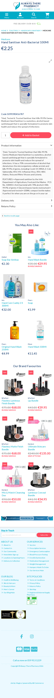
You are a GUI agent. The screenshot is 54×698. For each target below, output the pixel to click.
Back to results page (11, 216)
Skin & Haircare (8, 583)
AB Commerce (38, 683)
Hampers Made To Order (38, 567)
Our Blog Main (8, 592)
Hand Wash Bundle (37, 259)
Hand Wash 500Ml (37, 346)
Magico (19, 683)
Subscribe (44, 535)
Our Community (9, 551)
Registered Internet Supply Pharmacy (38, 593)
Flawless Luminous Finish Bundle (11, 402)
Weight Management (37, 564)
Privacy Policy (34, 583)
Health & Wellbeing (10, 580)
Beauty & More (8, 586)
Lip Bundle (33, 400)
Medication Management (38, 561)
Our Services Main (36, 570)
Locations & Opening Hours (13, 558)
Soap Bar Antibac (10, 259)
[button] (50, 61)
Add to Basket (30, 135)
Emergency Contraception (39, 551)
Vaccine (32, 545)
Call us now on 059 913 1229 (27, 660)
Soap (30, 302)
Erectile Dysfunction (36, 558)
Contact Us (7, 548)
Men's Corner (8, 589)
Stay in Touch (7, 530)
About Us (6, 545)
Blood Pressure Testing (38, 554)
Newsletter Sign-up (10, 554)
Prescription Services (37, 548)
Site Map (32, 589)
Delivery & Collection (11, 561)
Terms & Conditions (36, 580)
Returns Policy (34, 586)
